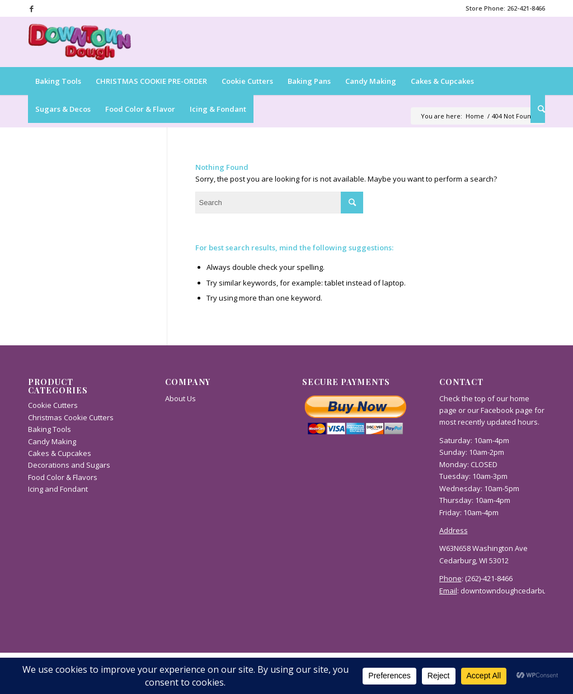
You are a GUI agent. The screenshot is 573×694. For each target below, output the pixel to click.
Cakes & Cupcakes (59, 453)
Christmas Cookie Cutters (71, 417)
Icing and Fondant (58, 489)
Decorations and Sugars (69, 465)
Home (475, 116)
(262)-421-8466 (489, 578)
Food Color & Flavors (62, 477)
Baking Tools (49, 429)
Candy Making (52, 441)
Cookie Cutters (53, 405)
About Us (180, 398)
